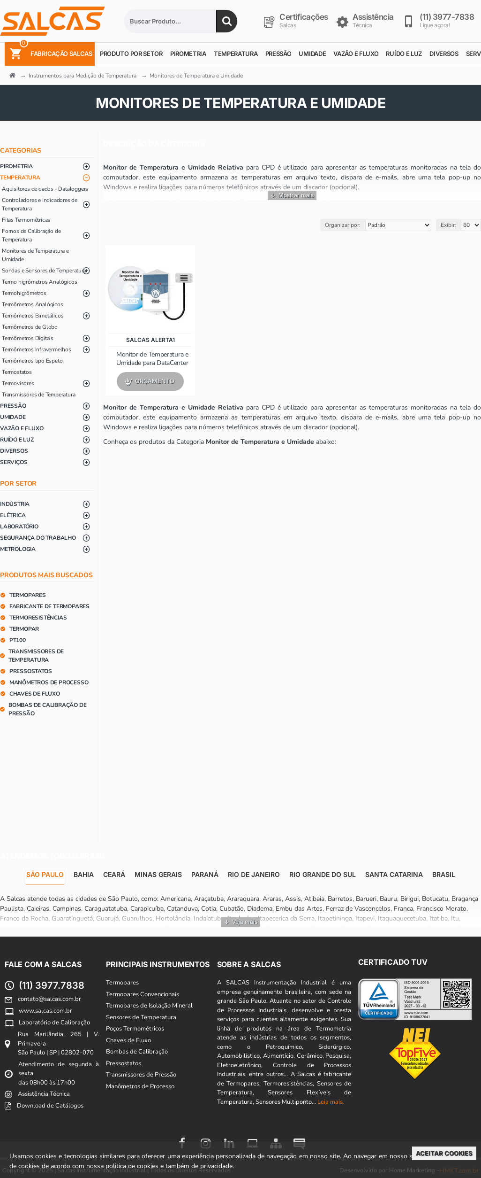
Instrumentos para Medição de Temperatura (82, 75)
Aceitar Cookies (444, 1153)
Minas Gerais (158, 874)
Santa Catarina (394, 874)
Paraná (204, 874)
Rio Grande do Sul (322, 874)
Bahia (84, 874)
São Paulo (45, 874)
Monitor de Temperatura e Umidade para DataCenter (152, 358)
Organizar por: (343, 225)
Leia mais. (330, 1102)
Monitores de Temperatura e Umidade (196, 75)
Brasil (443, 874)
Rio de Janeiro (254, 874)
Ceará (114, 874)
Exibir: (448, 225)
